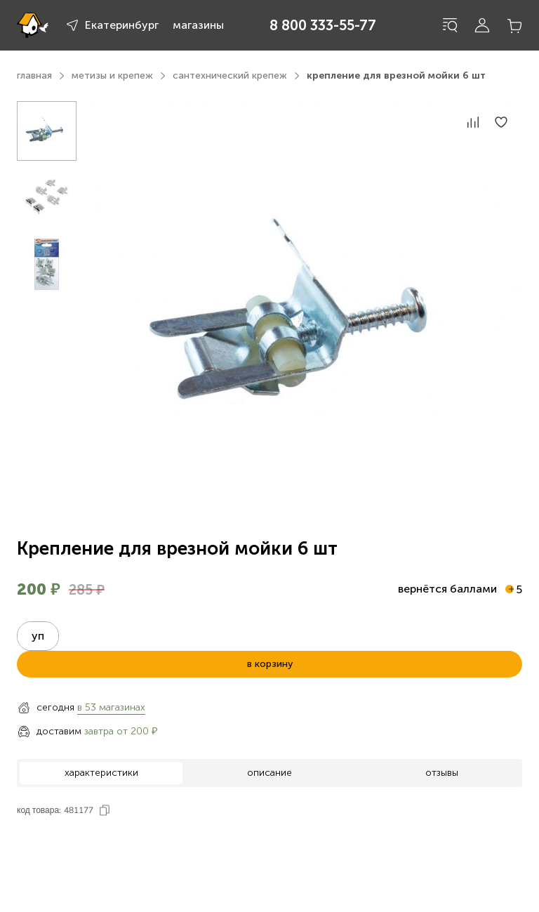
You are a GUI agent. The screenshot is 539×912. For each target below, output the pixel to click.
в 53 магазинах (111, 707)
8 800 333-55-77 (323, 25)
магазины (198, 25)
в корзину (270, 664)
